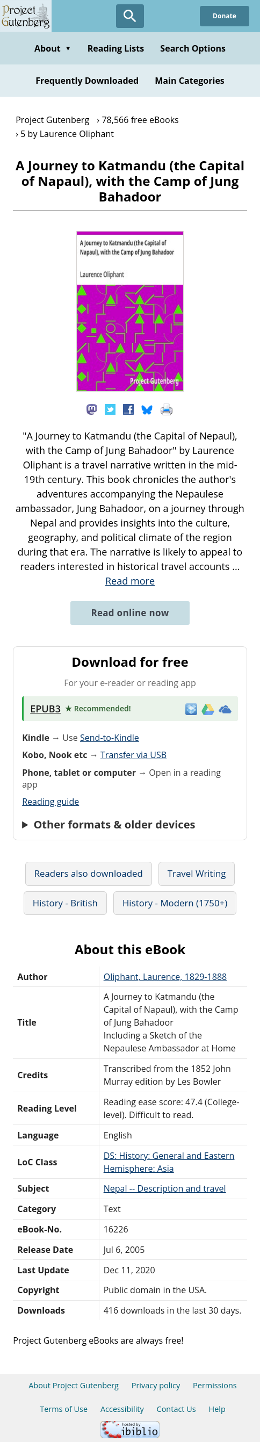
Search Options (193, 48)
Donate (224, 15)
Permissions (215, 1385)
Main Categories (190, 80)
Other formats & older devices (114, 824)
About (52, 48)
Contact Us (176, 1409)
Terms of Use (64, 1409)
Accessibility (122, 1409)
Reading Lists (116, 48)
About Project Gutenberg (73, 1385)
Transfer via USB (133, 755)
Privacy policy (156, 1385)
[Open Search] (130, 16)
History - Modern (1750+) (174, 903)
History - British (65, 903)
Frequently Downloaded (87, 80)
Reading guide (50, 801)
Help (217, 1409)
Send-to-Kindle (109, 738)
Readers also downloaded (88, 873)
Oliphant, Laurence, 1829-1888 (165, 977)
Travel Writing (197, 873)
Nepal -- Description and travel (165, 1188)
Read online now (130, 613)
